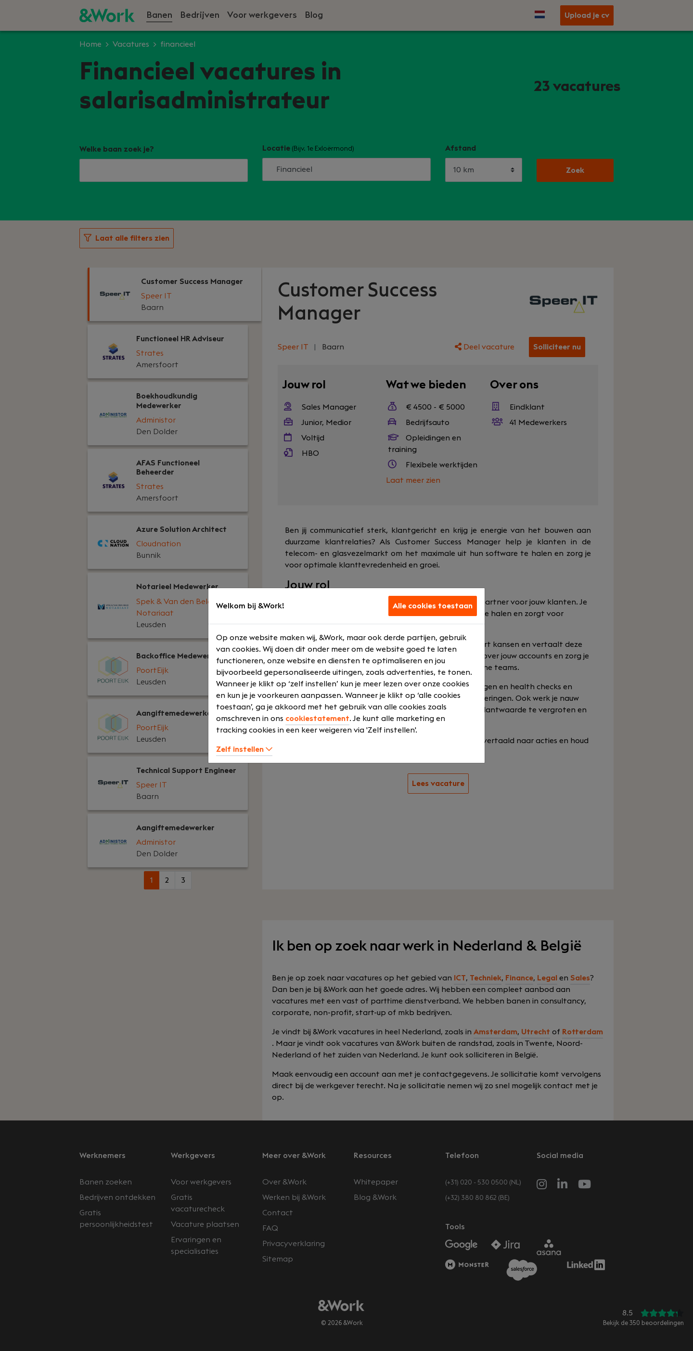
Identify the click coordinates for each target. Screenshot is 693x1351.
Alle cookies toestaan (433, 606)
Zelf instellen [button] (244, 749)
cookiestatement (317, 718)
